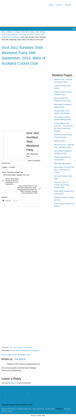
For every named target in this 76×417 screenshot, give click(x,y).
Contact (59, 5)
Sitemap (68, 5)
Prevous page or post (9, 354)
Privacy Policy (50, 409)
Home (3, 32)
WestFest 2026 (59, 141)
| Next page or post (23, 354)
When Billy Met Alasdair (62, 163)
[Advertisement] (21, 275)
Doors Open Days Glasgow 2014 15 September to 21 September (12, 181)
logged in (14, 383)
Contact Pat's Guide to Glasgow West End (16, 409)
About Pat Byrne (38, 409)
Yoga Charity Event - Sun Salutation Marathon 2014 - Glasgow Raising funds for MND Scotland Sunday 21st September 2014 (27, 189)
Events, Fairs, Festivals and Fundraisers (20, 347)
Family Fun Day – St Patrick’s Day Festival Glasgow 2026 (61, 184)
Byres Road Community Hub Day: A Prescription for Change (64, 169)
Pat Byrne (20, 359)
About (51, 5)
